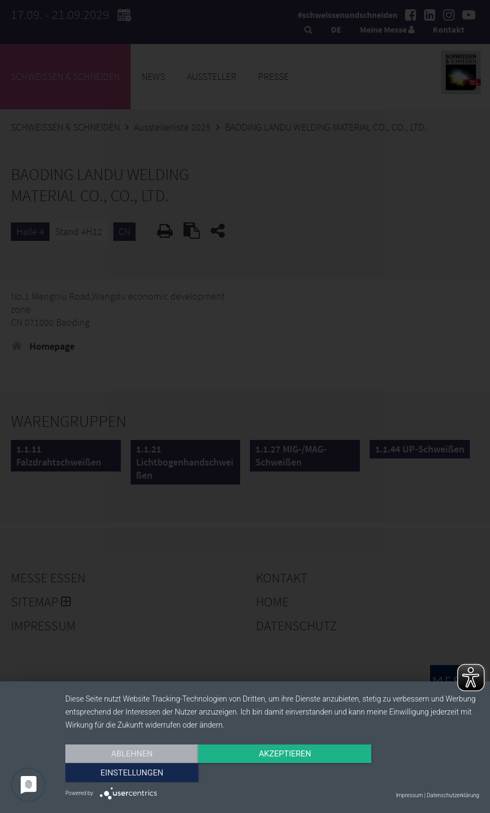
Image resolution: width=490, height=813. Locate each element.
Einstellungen (416, 773)
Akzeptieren (272, 773)
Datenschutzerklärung (453, 795)
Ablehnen (127, 773)
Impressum (409, 795)
